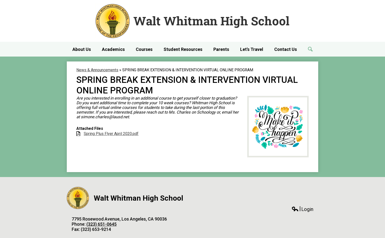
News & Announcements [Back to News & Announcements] (97, 70)
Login (302, 209)
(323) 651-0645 (101, 224)
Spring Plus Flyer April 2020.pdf (111, 133)
